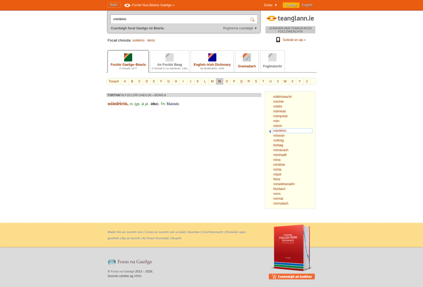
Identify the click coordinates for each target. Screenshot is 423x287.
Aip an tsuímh (130, 238)
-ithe (153, 104)
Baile (114, 5)
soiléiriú (138, 40)
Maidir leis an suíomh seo (125, 232)
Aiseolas (194, 232)
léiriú (151, 40)
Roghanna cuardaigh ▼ (240, 28)
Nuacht (176, 238)
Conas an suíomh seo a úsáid (165, 232)
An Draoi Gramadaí (155, 238)
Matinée (172, 104)
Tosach (114, 81)
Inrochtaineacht (212, 232)
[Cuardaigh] (253, 19)
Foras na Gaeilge (122, 271)
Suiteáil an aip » (290, 40)
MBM (137, 276)
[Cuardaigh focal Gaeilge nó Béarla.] (181, 19)
